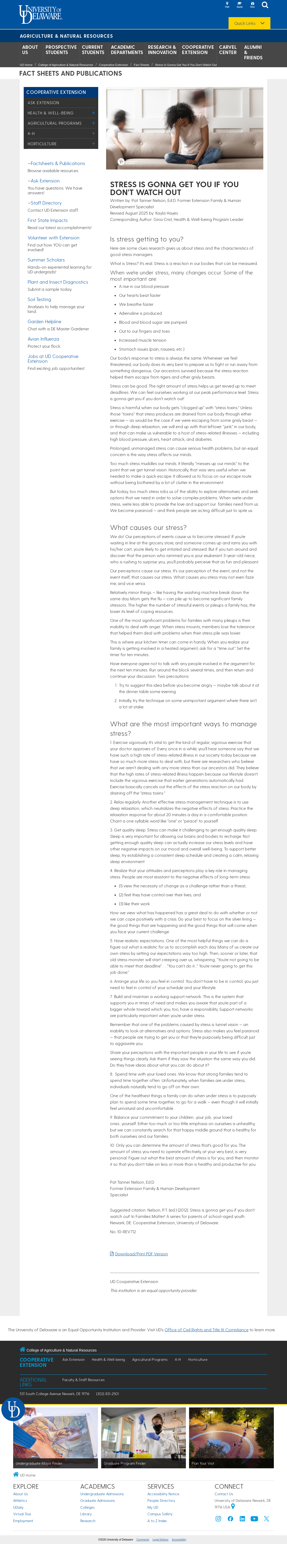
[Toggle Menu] (94, 112)
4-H (31, 133)
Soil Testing (39, 299)
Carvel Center (228, 49)
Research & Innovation (162, 49)
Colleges (87, 1507)
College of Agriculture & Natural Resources (65, 64)
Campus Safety (159, 1514)
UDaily (18, 1507)
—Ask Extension (44, 180)
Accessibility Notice (163, 1494)
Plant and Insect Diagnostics (58, 281)
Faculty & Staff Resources (83, 1379)
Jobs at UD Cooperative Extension (53, 358)
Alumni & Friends (253, 52)
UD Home (26, 64)
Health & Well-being (51, 112)
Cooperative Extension (198, 49)
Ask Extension (43, 102)
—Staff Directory (45, 202)
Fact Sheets (141, 64)
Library (86, 1514)
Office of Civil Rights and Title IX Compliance (207, 1329)
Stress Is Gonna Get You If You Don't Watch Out (186, 64)
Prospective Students (61, 49)
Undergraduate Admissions (102, 1494)
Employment (23, 1520)
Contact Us (224, 1494)
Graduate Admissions (97, 1500)
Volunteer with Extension (54, 237)
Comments (142, 1539)
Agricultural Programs (55, 123)
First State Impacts (48, 220)
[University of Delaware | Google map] (233, 1507)
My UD (152, 1507)
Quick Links (244, 23)
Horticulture (42, 143)
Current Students (93, 49)
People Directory (161, 1500)
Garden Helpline (44, 321)
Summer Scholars (46, 259)
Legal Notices (160, 1539)
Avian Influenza (43, 338)
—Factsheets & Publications (56, 163)
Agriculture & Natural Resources (66, 35)
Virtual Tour (22, 1514)
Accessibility (179, 1539)
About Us (30, 49)
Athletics (20, 1500)
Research (87, 1520)
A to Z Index (157, 1520)
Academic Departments (127, 49)
